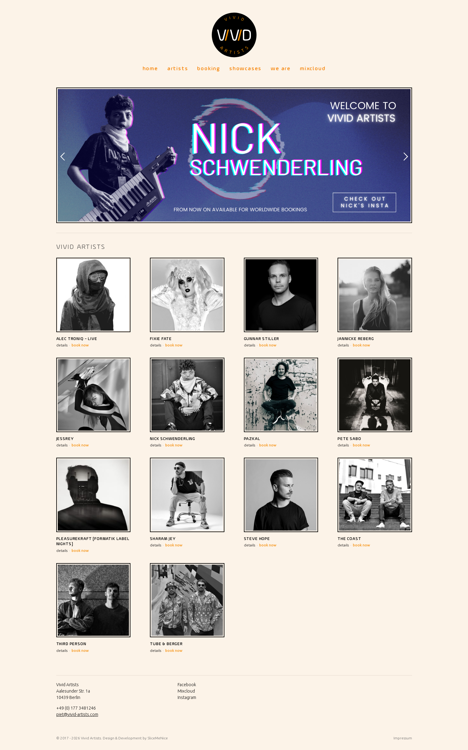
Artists (177, 68)
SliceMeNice (157, 738)
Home (150, 68)
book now (79, 345)
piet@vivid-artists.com (77, 714)
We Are (281, 68)
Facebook (187, 684)
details (62, 345)
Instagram (187, 697)
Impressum (402, 738)
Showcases (245, 68)
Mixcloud (312, 68)
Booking (208, 68)
